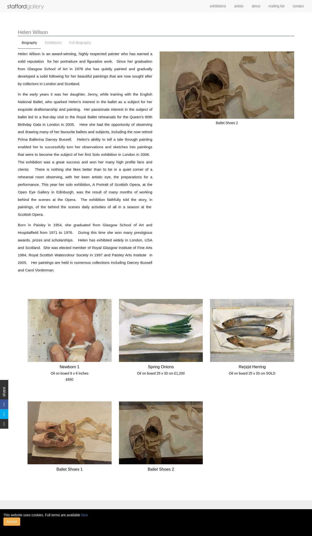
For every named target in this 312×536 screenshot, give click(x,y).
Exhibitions (53, 43)
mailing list (276, 6)
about (256, 6)
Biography (29, 43)
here (84, 515)
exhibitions (218, 6)
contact (298, 6)
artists (238, 6)
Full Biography (80, 43)
